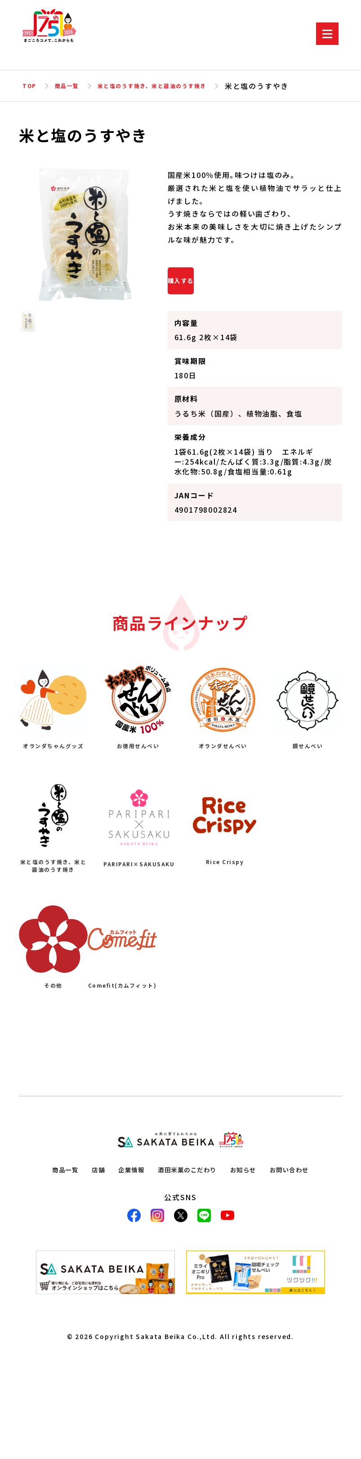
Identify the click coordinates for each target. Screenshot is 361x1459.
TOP (30, 86)
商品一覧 (73, 86)
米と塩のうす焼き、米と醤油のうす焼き (180, 86)
